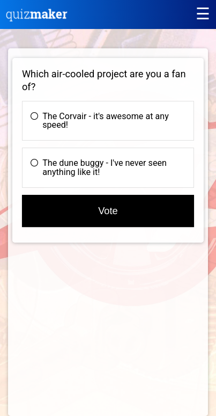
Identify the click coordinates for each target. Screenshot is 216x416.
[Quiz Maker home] (37, 18)
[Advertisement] (102, 336)
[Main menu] (202, 13)
